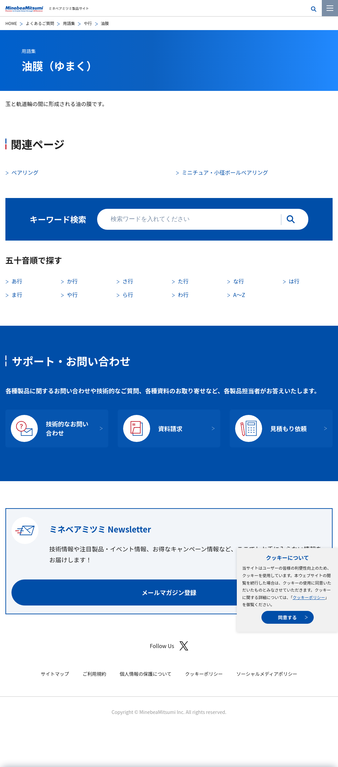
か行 (72, 281)
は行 (294, 281)
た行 (183, 281)
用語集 (69, 23)
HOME (11, 23)
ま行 (16, 295)
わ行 (183, 295)
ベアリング (24, 172)
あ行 (16, 281)
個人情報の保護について (146, 673)
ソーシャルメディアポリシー (266, 673)
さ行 (127, 281)
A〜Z (239, 295)
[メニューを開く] (330, 8)
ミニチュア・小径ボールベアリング (225, 172)
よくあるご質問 (40, 23)
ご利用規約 (94, 673)
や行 (88, 23)
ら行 (127, 295)
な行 (238, 281)
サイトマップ (55, 673)
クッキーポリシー (308, 597)
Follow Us (169, 645)
